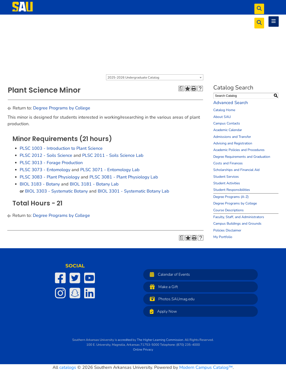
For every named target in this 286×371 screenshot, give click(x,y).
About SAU (222, 117)
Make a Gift (162, 287)
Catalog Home (224, 110)
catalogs (67, 367)
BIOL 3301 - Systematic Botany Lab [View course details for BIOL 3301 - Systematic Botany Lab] (133, 191)
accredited (125, 340)
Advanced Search (230, 103)
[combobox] (154, 77)
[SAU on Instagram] (60, 293)
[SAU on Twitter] (75, 278)
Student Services (226, 176)
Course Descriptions (228, 210)
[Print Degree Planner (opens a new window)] (181, 88)
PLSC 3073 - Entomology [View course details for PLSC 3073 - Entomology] (45, 170)
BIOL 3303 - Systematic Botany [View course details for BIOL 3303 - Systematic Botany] (56, 191)
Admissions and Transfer (232, 136)
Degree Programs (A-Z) (231, 196)
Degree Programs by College (61, 108)
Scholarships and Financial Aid (236, 170)
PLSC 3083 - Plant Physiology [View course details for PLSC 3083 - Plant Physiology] (50, 177)
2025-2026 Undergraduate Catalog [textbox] (133, 77)
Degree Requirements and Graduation (241, 156)
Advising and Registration (232, 143)
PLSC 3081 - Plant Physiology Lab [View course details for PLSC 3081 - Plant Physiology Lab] (123, 177)
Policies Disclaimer (227, 230)
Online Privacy (143, 349)
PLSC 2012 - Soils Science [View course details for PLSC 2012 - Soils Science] (46, 155)
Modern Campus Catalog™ (206, 367)
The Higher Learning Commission (160, 340)
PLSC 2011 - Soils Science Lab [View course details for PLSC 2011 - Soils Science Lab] (112, 155)
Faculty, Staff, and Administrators (238, 217)
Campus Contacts (226, 123)
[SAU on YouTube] (89, 278)
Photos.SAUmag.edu (171, 299)
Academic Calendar (227, 130)
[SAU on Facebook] (60, 278)
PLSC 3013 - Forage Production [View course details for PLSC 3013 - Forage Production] (51, 163)
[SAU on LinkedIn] (89, 293)
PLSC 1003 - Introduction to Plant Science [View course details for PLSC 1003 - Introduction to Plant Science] (61, 148)
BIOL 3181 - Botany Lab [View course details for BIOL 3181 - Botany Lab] (94, 184)
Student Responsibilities (231, 189)
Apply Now (162, 311)
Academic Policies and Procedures (239, 150)
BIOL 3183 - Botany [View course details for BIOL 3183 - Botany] (40, 184)
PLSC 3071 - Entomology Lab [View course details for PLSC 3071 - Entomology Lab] (110, 170)
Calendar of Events (168, 274)
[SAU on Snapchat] (75, 293)
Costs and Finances (228, 163)
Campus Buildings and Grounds (237, 223)
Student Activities (226, 183)
